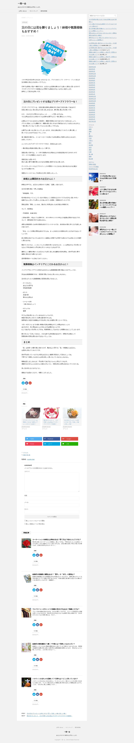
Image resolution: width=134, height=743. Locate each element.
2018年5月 (92, 112)
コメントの (94, 166)
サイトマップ (34, 11)
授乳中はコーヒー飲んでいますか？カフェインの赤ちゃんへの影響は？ (108, 232)
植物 (24, 455)
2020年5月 (92, 69)
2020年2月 (92, 71)
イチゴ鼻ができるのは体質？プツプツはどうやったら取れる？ (108, 192)
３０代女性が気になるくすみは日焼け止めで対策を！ (108, 178)
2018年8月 (92, 105)
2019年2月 (92, 92)
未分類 (91, 145)
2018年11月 (92, 98)
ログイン (91, 162)
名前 (25, 495)
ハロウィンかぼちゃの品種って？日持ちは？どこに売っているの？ (55, 678)
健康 (90, 129)
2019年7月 (92, 83)
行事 (90, 152)
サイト (26, 509)
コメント (27, 471)
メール (26, 502)
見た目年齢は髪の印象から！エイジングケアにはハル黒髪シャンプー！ (108, 205)
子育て (91, 140)
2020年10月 (92, 67)
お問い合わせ (23, 11)
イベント (25, 452)
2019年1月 (92, 94)
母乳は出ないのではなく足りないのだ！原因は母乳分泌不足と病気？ (108, 218)
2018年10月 (92, 101)
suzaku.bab (31, 459)
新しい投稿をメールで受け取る (35, 524)
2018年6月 (92, 110)
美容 (90, 149)
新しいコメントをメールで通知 (35, 520)
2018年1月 (92, 119)
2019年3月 (92, 89)
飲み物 (91, 159)
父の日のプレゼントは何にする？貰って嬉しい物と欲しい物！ (71, 422)
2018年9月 (92, 103)
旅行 (90, 143)
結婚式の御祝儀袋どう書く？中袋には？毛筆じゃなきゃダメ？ (53, 644)
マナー (91, 127)
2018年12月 (92, 96)
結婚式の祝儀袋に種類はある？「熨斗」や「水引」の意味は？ (53, 574)
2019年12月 (92, 73)
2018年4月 (92, 114)
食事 (90, 156)
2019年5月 (92, 85)
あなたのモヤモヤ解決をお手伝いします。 (67, 735)
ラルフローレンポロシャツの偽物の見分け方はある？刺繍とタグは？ (55, 609)
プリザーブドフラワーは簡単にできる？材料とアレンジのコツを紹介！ (30, 422)
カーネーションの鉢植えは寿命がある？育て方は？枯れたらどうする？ (56, 539)
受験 (90, 131)
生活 (90, 147)
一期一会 (22, 3)
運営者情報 (44, 11)
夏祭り (91, 136)
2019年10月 (92, 76)
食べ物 (91, 154)
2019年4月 (92, 87)
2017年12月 (92, 121)
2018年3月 (92, 117)
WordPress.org (93, 169)
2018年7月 (92, 108)
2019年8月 (92, 80)
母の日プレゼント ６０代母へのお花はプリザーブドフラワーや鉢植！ (51, 422)
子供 (90, 138)
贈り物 (28, 455)
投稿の (92, 164)
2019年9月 (92, 78)
